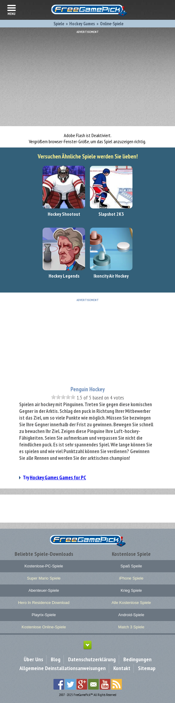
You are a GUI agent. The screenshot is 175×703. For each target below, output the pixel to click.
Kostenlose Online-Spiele (44, 627)
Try (54, 477)
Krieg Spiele (131, 590)
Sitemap (147, 668)
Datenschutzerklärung (92, 659)
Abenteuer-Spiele (44, 590)
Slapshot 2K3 (111, 214)
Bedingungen (137, 659)
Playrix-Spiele (44, 614)
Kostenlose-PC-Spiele (43, 566)
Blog (55, 659)
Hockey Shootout (64, 214)
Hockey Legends (64, 276)
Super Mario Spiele (44, 578)
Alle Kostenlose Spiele (131, 602)
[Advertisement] (87, 76)
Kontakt (121, 668)
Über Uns (33, 659)
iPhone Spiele (131, 578)
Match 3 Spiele (131, 627)
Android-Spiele (131, 614)
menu (11, 9)
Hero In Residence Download (43, 602)
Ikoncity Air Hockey (111, 276)
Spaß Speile (131, 566)
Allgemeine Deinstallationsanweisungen (62, 668)
